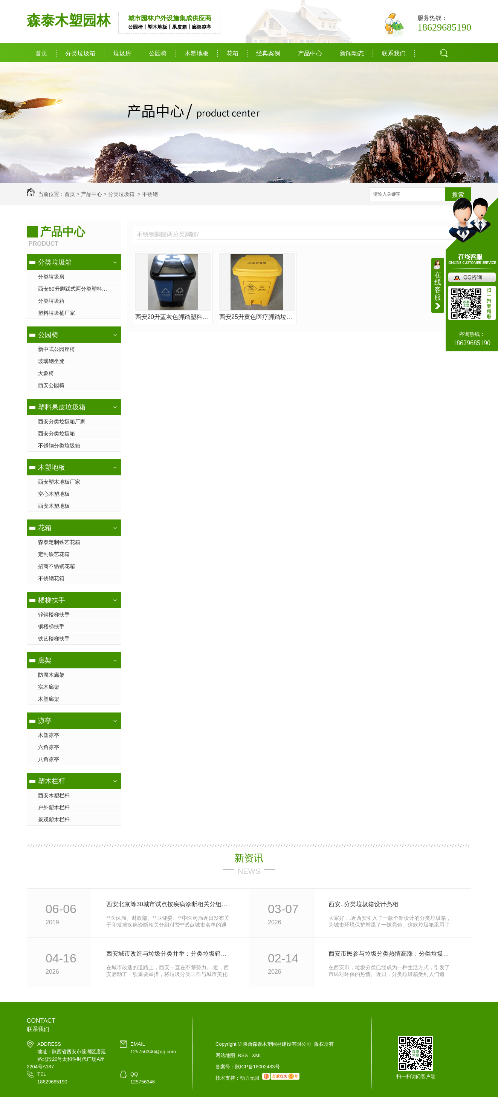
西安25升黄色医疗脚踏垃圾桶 (257, 317)
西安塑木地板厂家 (59, 482)
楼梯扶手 (51, 600)
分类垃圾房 (51, 277)
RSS (243, 1055)
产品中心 (310, 53)
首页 (41, 53)
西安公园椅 (51, 385)
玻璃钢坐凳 (51, 361)
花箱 (232, 53)
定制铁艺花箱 (54, 554)
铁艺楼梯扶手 (54, 639)
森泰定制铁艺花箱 (59, 542)
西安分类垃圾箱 (56, 434)
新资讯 (249, 858)
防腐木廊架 (51, 675)
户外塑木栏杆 (54, 807)
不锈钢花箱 (51, 578)
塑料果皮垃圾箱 (62, 407)
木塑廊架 (48, 699)
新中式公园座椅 (56, 349)
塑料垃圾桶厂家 (56, 313)
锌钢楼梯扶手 (54, 614)
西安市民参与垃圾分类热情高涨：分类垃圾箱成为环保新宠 (391, 953)
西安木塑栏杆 (54, 795)
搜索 (458, 195)
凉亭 (45, 721)
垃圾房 (122, 53)
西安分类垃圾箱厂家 (62, 421)
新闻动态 (352, 53)
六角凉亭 (48, 747)
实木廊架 (48, 687)
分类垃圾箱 (80, 53)
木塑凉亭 (48, 735)
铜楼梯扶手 (51, 627)
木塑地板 (197, 53)
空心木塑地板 (54, 494)
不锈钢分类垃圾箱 (59, 446)
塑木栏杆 (51, 781)
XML (257, 1055)
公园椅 (158, 53)
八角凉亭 (48, 759)
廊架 (45, 660)
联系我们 (394, 53)
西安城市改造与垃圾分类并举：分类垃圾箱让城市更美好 (169, 953)
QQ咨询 (472, 277)
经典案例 (268, 53)
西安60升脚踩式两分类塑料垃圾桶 (78, 289)
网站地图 (225, 1055)
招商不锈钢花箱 (56, 566)
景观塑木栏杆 (54, 820)
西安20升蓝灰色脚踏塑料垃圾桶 (173, 317)
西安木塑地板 (54, 506)
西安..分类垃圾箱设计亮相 (363, 904)
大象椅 (46, 373)
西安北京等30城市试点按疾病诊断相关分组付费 (169, 904)
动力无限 (250, 1078)
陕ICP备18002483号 (257, 1066)
